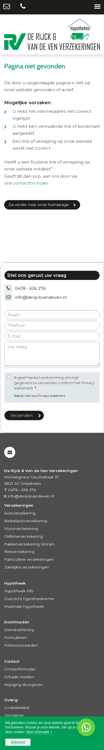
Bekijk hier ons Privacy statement (39, 396)
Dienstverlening (19, 629)
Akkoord (18, 742)
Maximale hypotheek (24, 606)
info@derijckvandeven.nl (41, 297)
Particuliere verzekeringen (29, 559)
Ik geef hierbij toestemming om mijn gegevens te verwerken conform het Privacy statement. (54, 383)
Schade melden (19, 677)
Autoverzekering (19, 513)
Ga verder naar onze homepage (39, 204)
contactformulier (31, 183)
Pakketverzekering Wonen (29, 544)
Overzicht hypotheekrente (29, 598)
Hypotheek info (19, 591)
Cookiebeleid (16, 707)
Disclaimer (14, 715)
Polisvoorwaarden (21, 645)
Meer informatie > (39, 732)
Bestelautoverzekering (25, 521)
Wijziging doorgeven (23, 684)
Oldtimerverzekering (23, 536)
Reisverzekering (19, 551)
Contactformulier (20, 669)
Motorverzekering (21, 528)
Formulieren (15, 637)
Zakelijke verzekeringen (26, 567)
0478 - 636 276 (30, 288)
